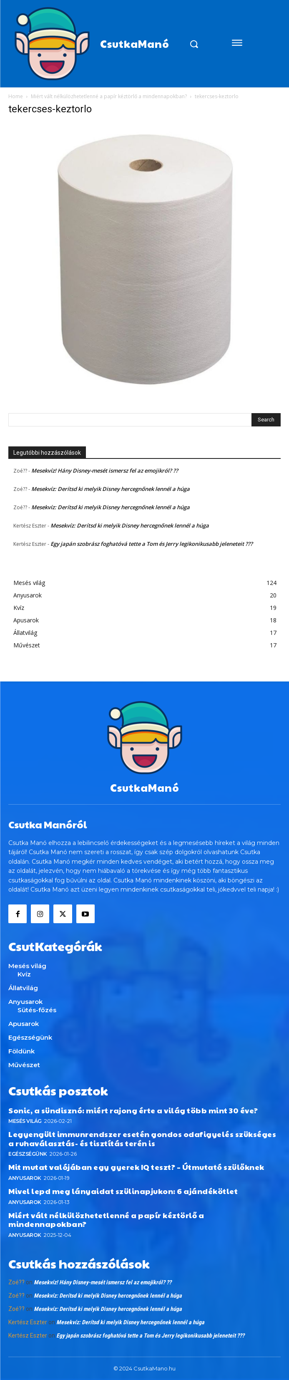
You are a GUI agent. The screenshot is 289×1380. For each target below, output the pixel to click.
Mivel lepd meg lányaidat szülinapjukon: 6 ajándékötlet (123, 1191)
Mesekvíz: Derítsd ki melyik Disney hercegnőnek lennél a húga (110, 489)
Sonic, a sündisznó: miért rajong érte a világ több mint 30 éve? (133, 1110)
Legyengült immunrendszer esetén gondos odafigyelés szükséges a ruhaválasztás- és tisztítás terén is (142, 1138)
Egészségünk (27, 1154)
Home (15, 96)
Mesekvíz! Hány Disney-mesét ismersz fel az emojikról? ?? (104, 470)
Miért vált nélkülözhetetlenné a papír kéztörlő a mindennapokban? (109, 96)
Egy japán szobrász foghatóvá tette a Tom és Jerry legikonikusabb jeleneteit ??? (151, 544)
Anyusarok (24, 1178)
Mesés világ (25, 1121)
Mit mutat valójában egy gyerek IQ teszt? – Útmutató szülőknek (136, 1167)
